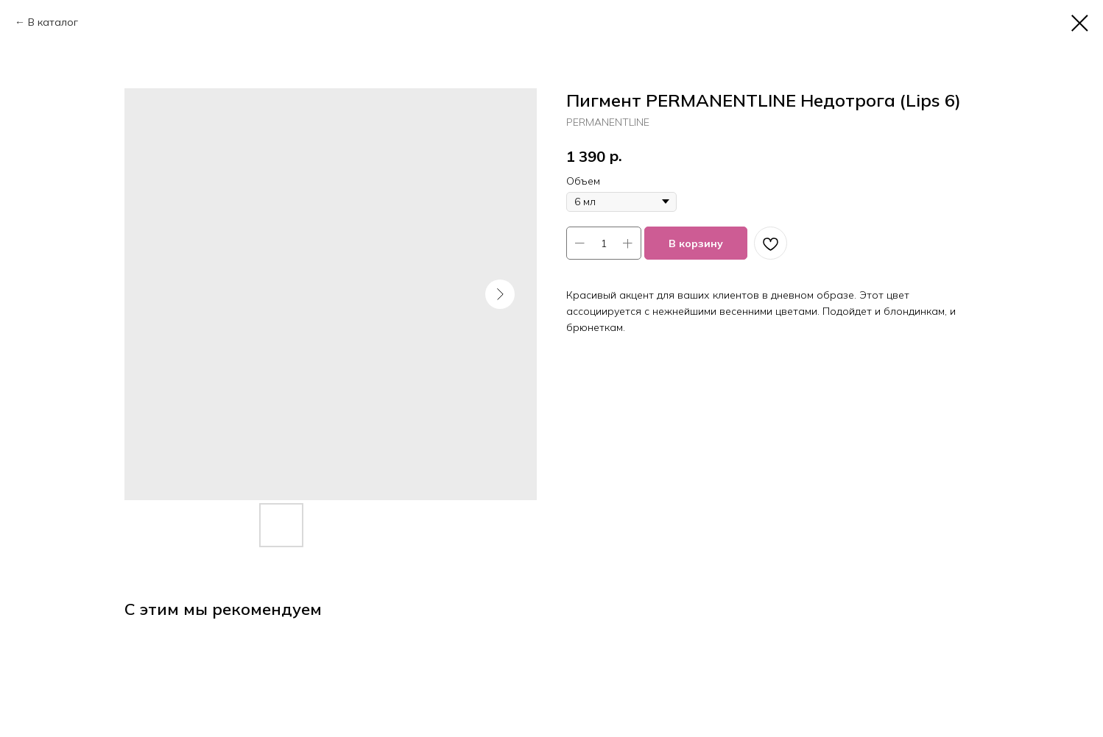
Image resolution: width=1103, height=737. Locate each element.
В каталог (53, 22)
